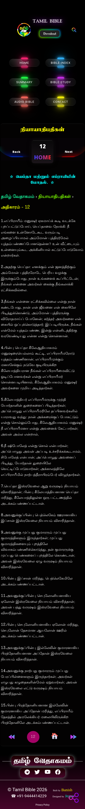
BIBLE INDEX (60, 62)
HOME (24, 62)
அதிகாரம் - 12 (15, 207)
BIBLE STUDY (60, 82)
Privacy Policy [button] (43, 805)
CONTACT (60, 101)
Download (49, 34)
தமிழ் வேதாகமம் (17, 196)
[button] (24, 30)
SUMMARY (24, 82)
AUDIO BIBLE (24, 101)
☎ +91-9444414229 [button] (29, 796)
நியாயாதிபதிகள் (54, 196)
